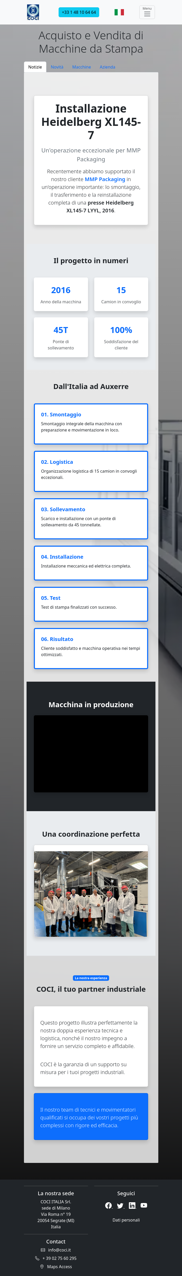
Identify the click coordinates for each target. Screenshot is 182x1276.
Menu (147, 12)
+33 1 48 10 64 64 (79, 12)
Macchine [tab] (81, 67)
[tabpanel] (91, 617)
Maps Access (56, 1266)
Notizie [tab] (35, 67)
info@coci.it (56, 1250)
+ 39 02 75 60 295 (56, 1258)
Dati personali (126, 1220)
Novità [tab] (57, 67)
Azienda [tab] (107, 67)
